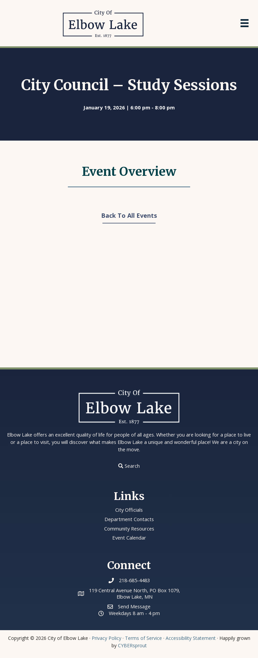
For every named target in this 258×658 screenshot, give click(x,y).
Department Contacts (129, 519)
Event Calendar (129, 537)
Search (132, 465)
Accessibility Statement (191, 638)
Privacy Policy (106, 638)
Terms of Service (143, 638)
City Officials (129, 509)
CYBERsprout (132, 645)
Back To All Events (129, 215)
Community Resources (129, 528)
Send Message (134, 606)
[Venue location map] (129, 300)
